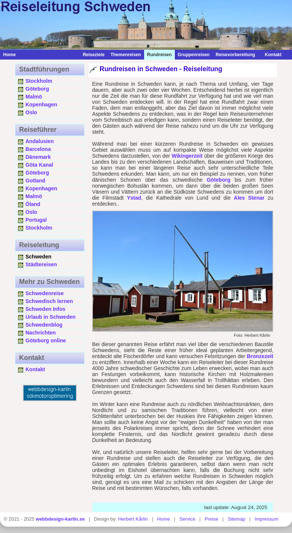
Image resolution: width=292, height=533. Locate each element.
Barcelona (38, 149)
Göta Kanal (39, 165)
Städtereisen (41, 264)
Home (9, 54)
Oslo (31, 112)
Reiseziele (93, 54)
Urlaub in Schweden (50, 317)
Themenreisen (125, 54)
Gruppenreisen (194, 54)
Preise (212, 519)
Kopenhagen (41, 104)
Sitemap (236, 519)
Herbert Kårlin (133, 519)
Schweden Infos (45, 309)
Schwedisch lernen (49, 301)
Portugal (36, 220)
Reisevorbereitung (235, 54)
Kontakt (271, 54)
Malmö (33, 97)
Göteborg (37, 89)
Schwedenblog (44, 325)
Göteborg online (45, 340)
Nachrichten (40, 333)
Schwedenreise (44, 293)
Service (187, 519)
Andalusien (39, 141)
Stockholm (38, 81)
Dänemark (38, 157)
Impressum (267, 519)
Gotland (35, 181)
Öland (32, 204)
